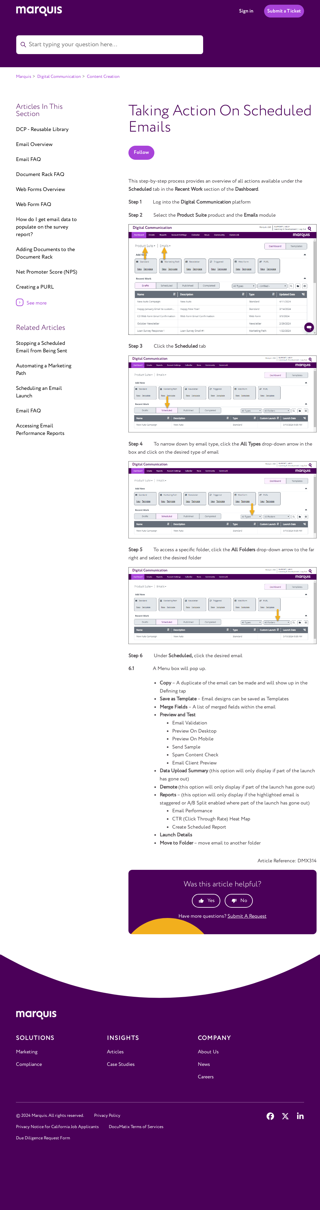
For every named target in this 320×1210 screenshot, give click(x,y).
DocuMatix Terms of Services (136, 1127)
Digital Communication (59, 76)
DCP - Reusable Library (42, 130)
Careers (206, 1077)
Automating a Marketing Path (43, 369)
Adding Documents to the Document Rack (45, 253)
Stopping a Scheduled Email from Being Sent (41, 347)
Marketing (27, 1052)
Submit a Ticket (284, 11)
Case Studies (121, 1064)
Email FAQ (28, 160)
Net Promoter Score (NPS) (46, 272)
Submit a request (247, 916)
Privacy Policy (107, 1115)
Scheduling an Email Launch (39, 392)
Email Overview (34, 145)
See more (37, 303)
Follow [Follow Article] (141, 152)
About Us (208, 1052)
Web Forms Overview (40, 190)
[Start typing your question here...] (109, 44)
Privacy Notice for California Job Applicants (57, 1127)
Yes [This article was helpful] (211, 900)
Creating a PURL (35, 287)
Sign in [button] (246, 11)
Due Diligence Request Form (43, 1138)
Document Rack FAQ (40, 175)
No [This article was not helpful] (243, 900)
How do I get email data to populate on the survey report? (46, 227)
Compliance (29, 1064)
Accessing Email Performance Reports (40, 429)
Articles (115, 1052)
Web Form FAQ (33, 205)
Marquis (23, 76)
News (204, 1064)
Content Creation (103, 76)
